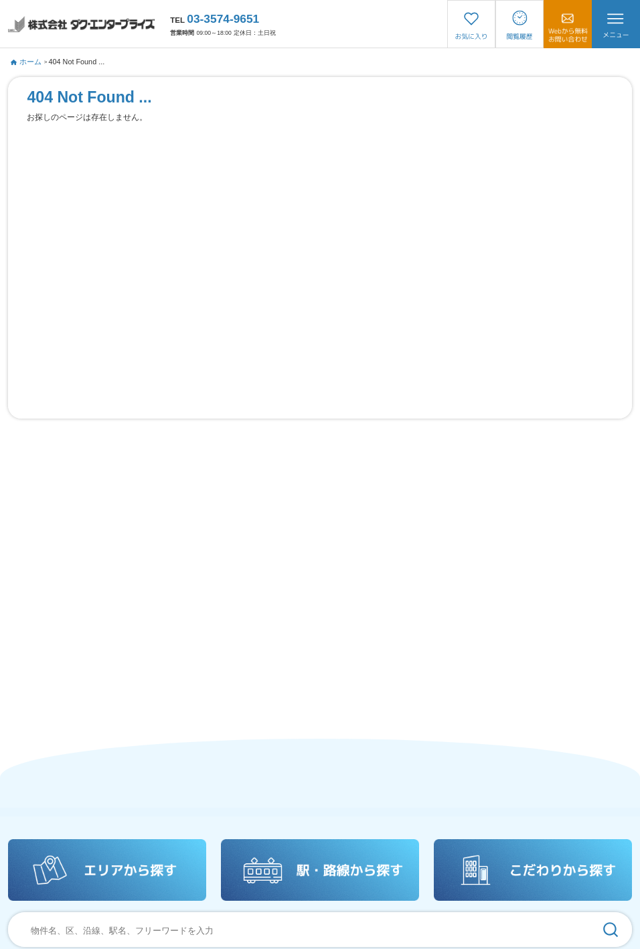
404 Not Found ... (77, 62)
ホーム (26, 62)
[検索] (611, 929)
